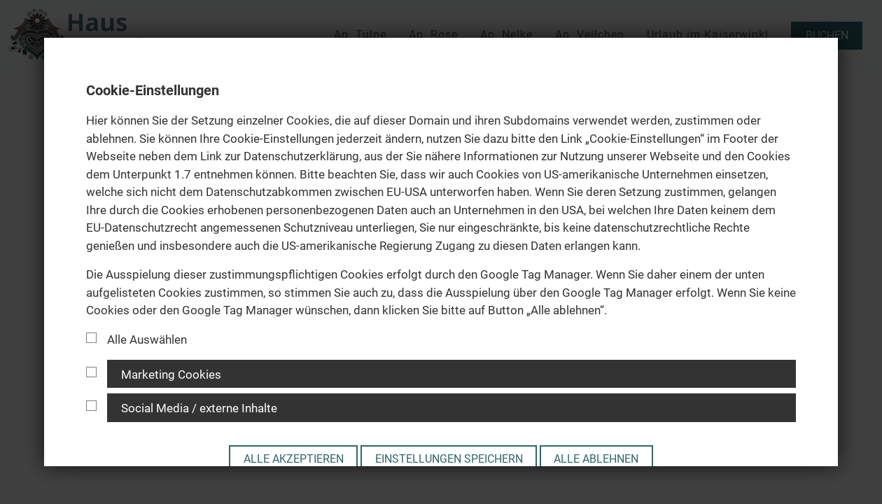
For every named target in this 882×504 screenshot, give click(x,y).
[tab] (441, 374)
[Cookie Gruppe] (91, 372)
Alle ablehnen (596, 458)
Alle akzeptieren (294, 458)
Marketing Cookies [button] (171, 375)
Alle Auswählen (136, 339)
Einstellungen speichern (449, 458)
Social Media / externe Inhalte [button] (199, 408)
